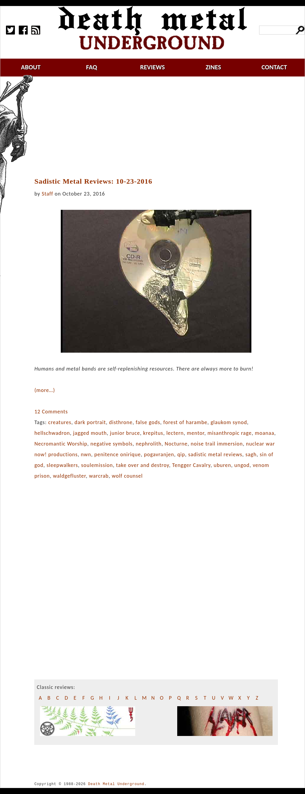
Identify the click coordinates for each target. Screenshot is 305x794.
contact (274, 67)
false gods (148, 422)
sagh (251, 454)
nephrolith (149, 443)
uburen (222, 465)
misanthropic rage (230, 433)
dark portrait (90, 422)
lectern (174, 433)
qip (181, 454)
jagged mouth (90, 433)
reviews (152, 67)
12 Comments (51, 411)
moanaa (264, 433)
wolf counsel (127, 476)
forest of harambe (185, 422)
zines (213, 67)
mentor (195, 433)
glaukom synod (229, 422)
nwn (86, 454)
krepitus (153, 433)
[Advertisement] (159, 127)
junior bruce (125, 433)
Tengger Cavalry (191, 465)
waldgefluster (69, 476)
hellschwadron (52, 433)
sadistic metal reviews (215, 454)
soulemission (97, 465)
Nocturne (176, 443)
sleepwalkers (62, 465)
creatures (59, 422)
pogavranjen (159, 454)
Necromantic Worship (60, 443)
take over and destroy (142, 465)
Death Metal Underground (116, 784)
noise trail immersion (217, 443)
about (31, 67)
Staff (47, 193)
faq (91, 67)
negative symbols (112, 443)
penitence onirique (117, 454)
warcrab (99, 476)
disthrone (121, 422)
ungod (242, 465)
